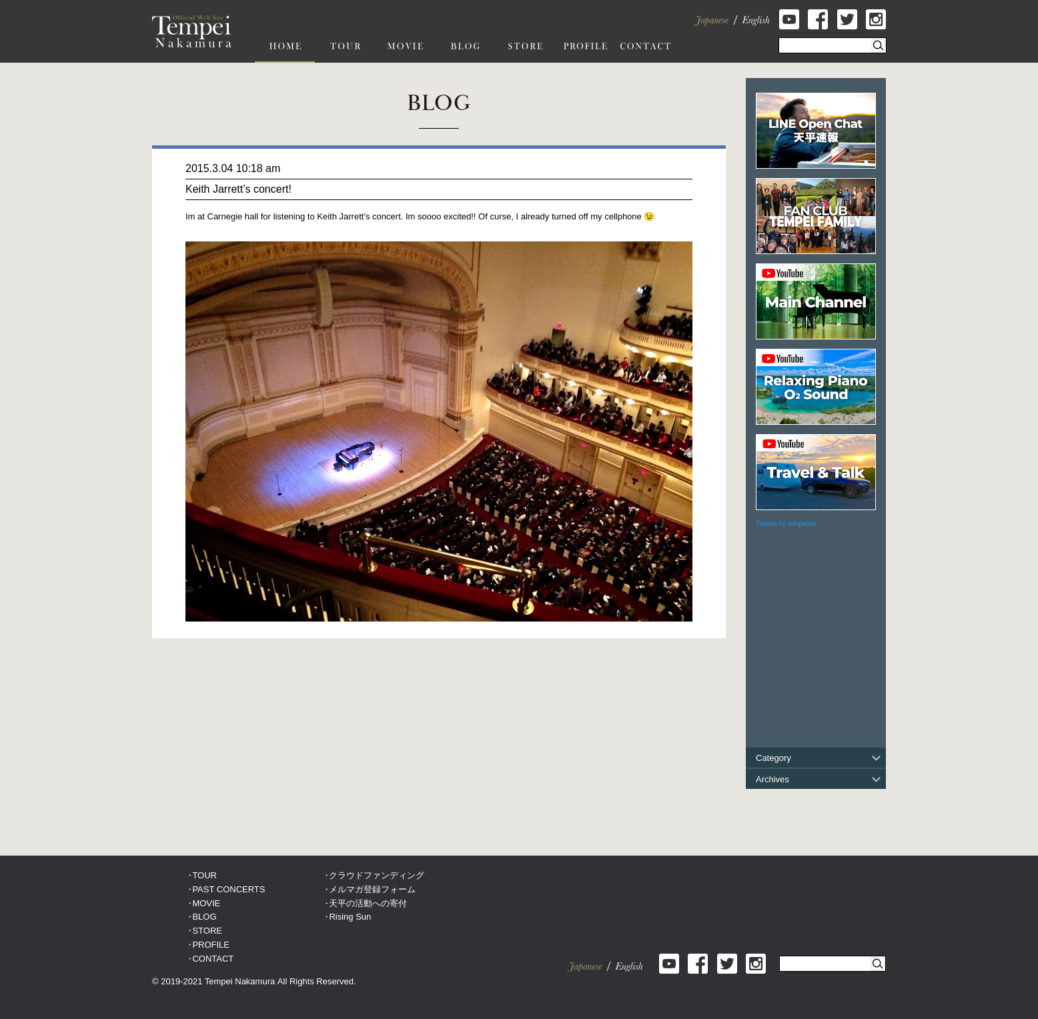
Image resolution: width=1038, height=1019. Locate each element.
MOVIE (206, 903)
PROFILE (210, 945)
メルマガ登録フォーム (372, 889)
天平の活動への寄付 (368, 903)
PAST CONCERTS (228, 889)
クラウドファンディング (376, 875)
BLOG (204, 917)
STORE (207, 931)
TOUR (204, 875)
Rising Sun (350, 917)
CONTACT (212, 959)
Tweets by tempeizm (786, 524)
